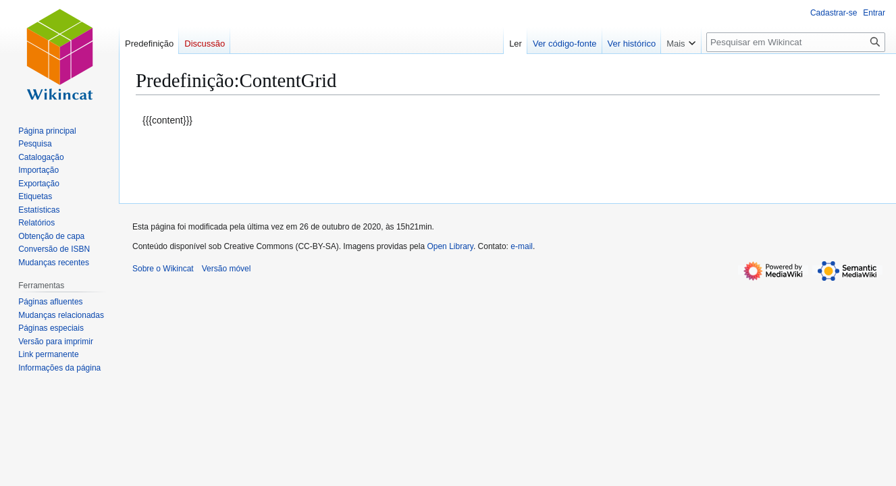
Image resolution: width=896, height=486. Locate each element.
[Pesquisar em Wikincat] (795, 42)
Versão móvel (226, 268)
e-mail (521, 246)
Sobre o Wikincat (163, 268)
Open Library (450, 246)
